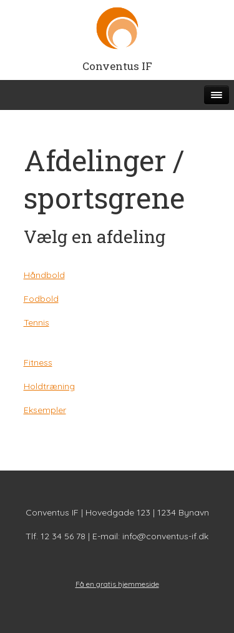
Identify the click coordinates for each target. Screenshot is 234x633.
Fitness (38, 362)
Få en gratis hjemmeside (117, 584)
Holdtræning (49, 386)
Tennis (36, 322)
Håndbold (44, 275)
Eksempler (45, 410)
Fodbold (41, 298)
